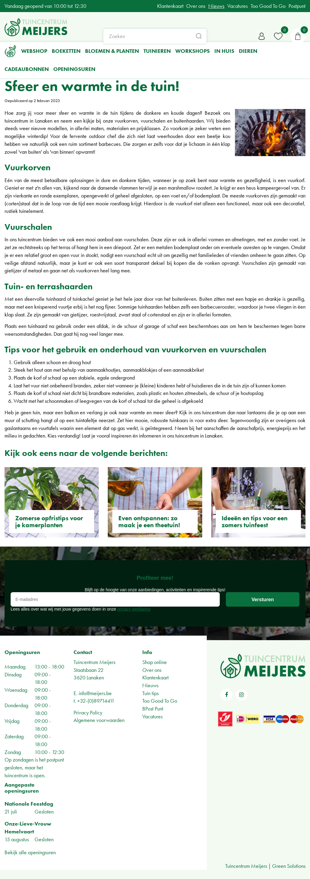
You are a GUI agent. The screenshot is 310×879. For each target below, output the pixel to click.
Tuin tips (150, 693)
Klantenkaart (155, 677)
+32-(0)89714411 (95, 700)
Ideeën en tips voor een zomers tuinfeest (255, 521)
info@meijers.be (95, 693)
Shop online (154, 662)
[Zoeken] (154, 36)
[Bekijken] (297, 36)
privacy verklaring (133, 609)
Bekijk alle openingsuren (30, 852)
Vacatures (152, 716)
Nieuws (150, 685)
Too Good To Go (159, 700)
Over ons (151, 669)
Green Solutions (288, 865)
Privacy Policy (88, 712)
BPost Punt (152, 708)
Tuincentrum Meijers (94, 662)
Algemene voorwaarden (99, 720)
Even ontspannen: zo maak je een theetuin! (149, 521)
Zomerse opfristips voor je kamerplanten (49, 521)
